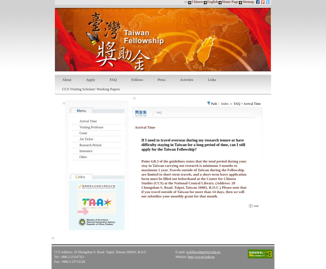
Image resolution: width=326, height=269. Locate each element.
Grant (83, 133)
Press (161, 80)
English (212, 2)
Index (225, 103)
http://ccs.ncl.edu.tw (201, 257)
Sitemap (248, 2)
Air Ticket (86, 139)
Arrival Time (88, 121)
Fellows (137, 80)
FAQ (113, 80)
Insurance (85, 151)
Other (83, 157)
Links (212, 80)
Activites (186, 80)
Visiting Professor (91, 127)
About (66, 80)
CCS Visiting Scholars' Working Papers (91, 89)
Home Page (230, 2)
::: (186, 2)
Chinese (197, 2)
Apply (90, 80)
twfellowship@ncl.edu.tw (203, 252)
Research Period (90, 145)
